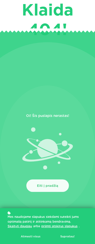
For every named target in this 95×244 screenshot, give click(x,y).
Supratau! (67, 236)
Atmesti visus (31, 236)
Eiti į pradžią (47, 186)
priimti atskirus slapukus (59, 226)
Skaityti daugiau (20, 226)
